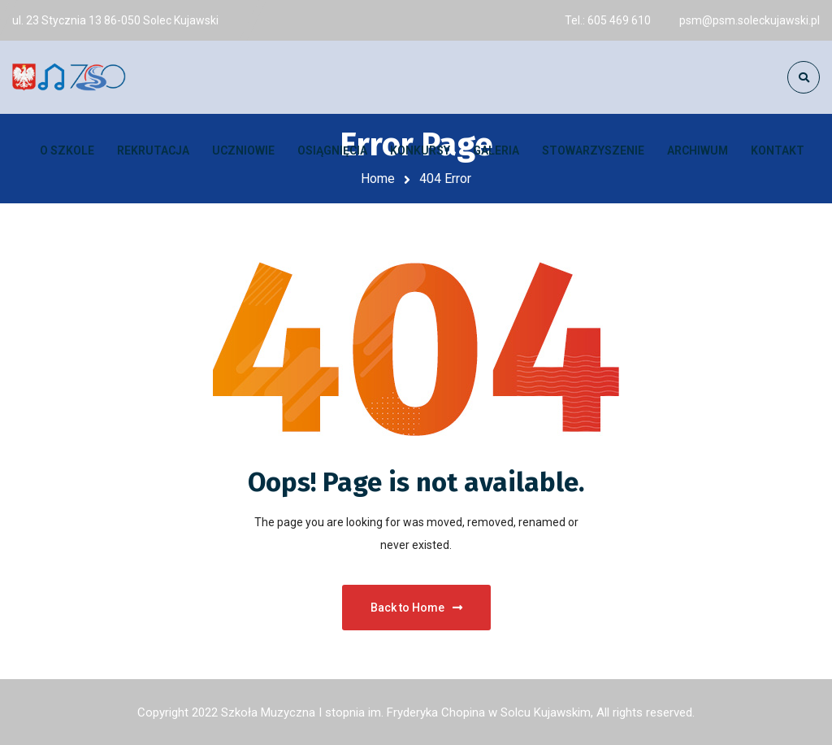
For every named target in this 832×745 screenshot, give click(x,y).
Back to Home (416, 607)
